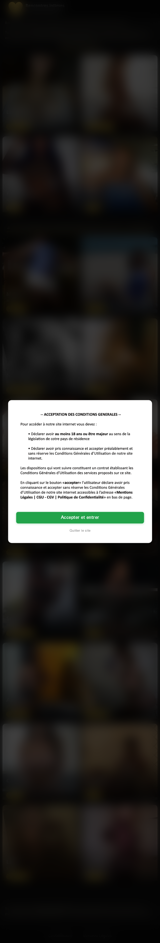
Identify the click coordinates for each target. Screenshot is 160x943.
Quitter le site (80, 531)
